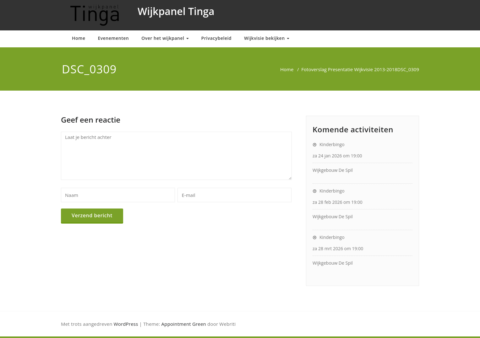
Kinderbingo (332, 144)
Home (78, 38)
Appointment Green (183, 324)
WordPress (126, 324)
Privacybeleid (216, 38)
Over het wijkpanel (164, 38)
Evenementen (113, 38)
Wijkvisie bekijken (266, 38)
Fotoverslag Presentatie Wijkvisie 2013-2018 (349, 69)
